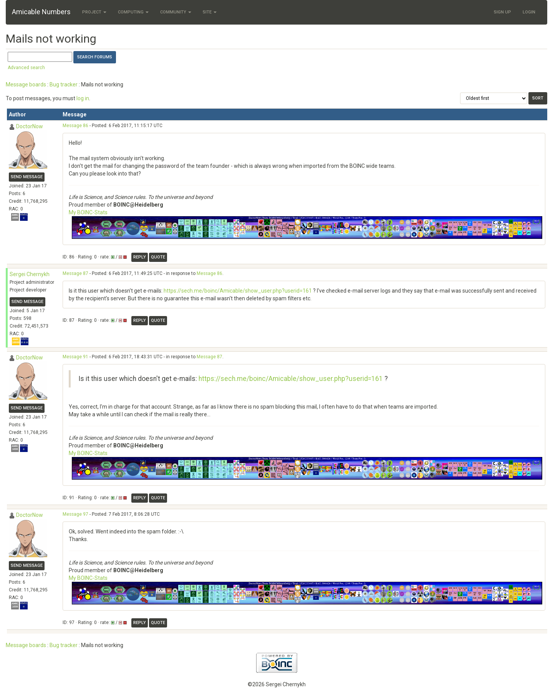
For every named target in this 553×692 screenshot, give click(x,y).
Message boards (26, 84)
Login (529, 12)
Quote (158, 257)
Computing (133, 12)
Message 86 (75, 125)
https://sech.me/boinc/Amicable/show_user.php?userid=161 (238, 291)
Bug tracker (64, 84)
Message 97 (75, 514)
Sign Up (502, 12)
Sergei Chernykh (30, 274)
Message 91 (75, 356)
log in (82, 98)
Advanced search (26, 67)
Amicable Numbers (41, 12)
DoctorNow (29, 126)
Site (210, 12)
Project (94, 12)
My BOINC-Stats (88, 212)
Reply (139, 257)
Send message (27, 176)
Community (175, 12)
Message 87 (75, 273)
